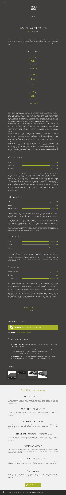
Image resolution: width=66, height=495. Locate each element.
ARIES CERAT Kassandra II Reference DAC (33, 433)
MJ (28, 31)
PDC (43, 492)
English (33, 16)
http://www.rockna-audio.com (24, 332)
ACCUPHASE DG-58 (33, 396)
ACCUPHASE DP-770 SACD (33, 421)
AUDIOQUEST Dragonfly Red (33, 458)
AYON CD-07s (33, 470)
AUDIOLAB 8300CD (33, 446)
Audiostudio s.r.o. (20, 327)
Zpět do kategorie (34, 485)
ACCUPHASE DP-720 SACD (33, 409)
